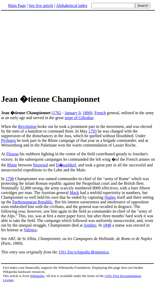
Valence (30, 230)
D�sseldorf (66, 165)
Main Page (17, 5)
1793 (92, 131)
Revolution (27, 126)
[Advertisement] (78, 51)
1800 (87, 113)
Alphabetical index (71, 5)
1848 (107, 225)
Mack (74, 192)
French (100, 113)
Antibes (90, 225)
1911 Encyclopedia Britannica (83, 252)
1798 (9, 178)
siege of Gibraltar (79, 117)
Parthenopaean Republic (32, 202)
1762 (57, 113)
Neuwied (40, 165)
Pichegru (8, 140)
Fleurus (12, 154)
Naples (110, 197)
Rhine (12, 165)
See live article (41, 5)
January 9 (73, 113)
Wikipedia (37, 276)
